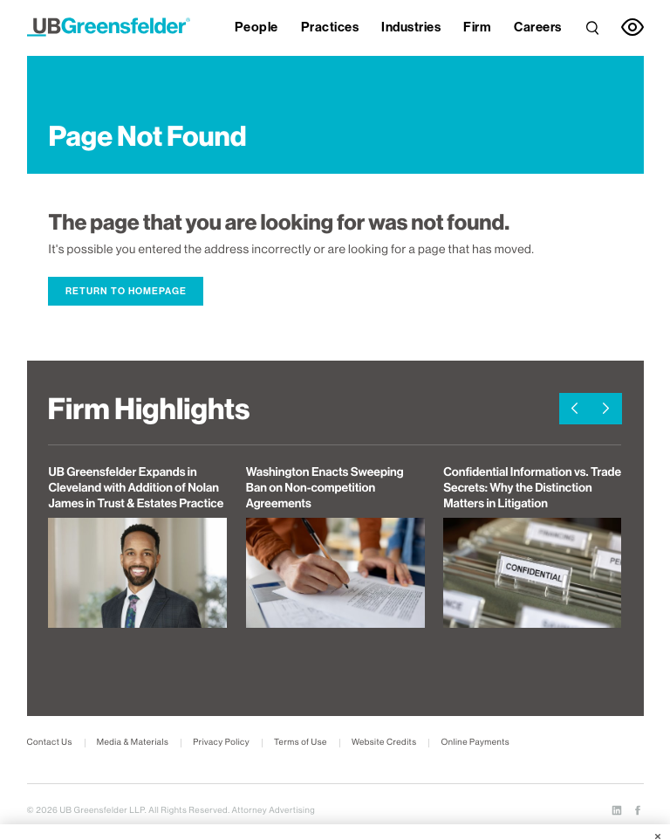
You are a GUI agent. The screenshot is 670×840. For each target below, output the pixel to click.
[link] (592, 25)
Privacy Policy (221, 742)
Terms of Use (300, 742)
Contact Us (49, 742)
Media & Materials (133, 742)
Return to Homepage (126, 291)
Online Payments (475, 742)
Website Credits (384, 742)
